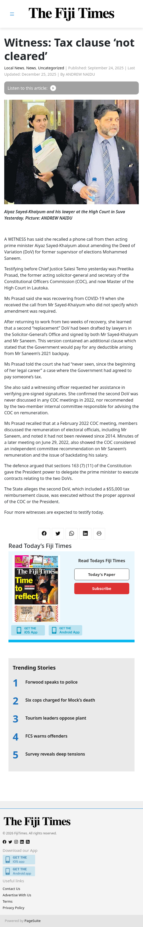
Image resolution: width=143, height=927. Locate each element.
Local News (14, 67)
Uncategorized (51, 67)
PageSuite (33, 920)
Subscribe (101, 588)
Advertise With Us (17, 895)
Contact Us (11, 888)
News (31, 67)
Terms (7, 901)
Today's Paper (101, 574)
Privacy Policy (13, 907)
